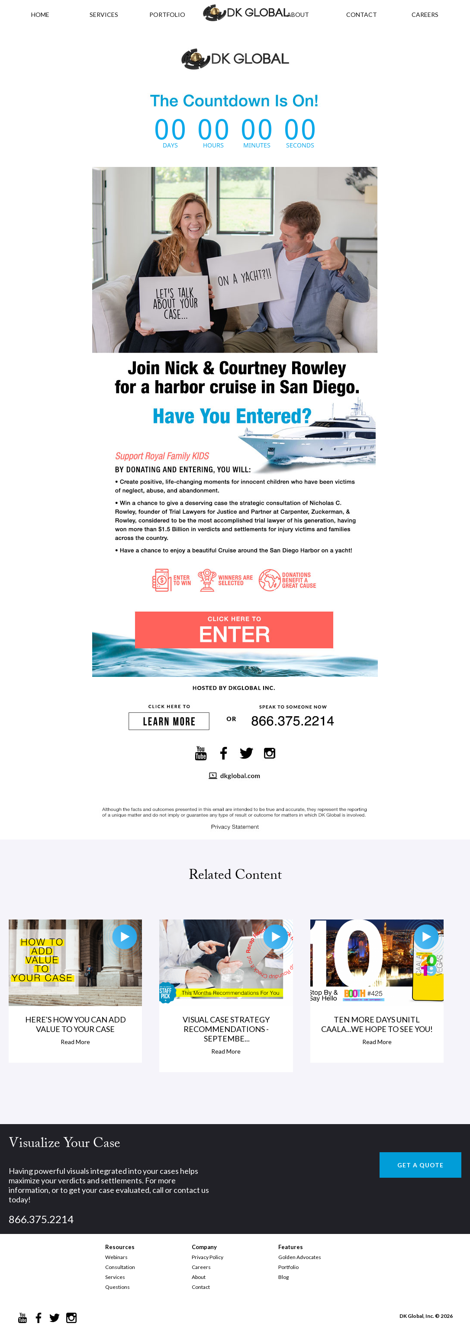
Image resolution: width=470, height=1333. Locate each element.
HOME (40, 14)
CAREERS (425, 14)
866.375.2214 (41, 1219)
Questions (117, 1287)
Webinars (116, 1257)
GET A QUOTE (420, 1165)
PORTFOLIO (167, 14)
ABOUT (298, 14)
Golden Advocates (299, 1257)
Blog (283, 1277)
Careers (201, 1267)
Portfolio (288, 1267)
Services (104, 14)
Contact (201, 1287)
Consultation (120, 1267)
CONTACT (361, 14)
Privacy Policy (207, 1257)
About (199, 1277)
